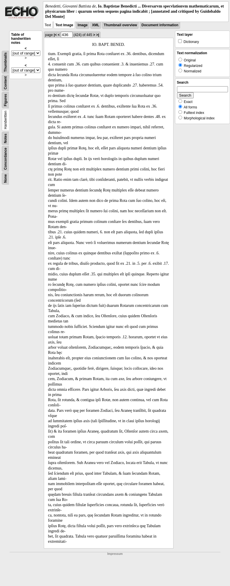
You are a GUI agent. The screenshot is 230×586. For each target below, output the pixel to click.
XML (95, 25)
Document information (160, 25)
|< (55, 35)
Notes (5, 138)
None (5, 178)
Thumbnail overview (120, 25)
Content (5, 82)
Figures (5, 100)
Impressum (114, 553)
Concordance (5, 159)
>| (97, 35)
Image (83, 25)
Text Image (64, 25)
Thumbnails (5, 62)
